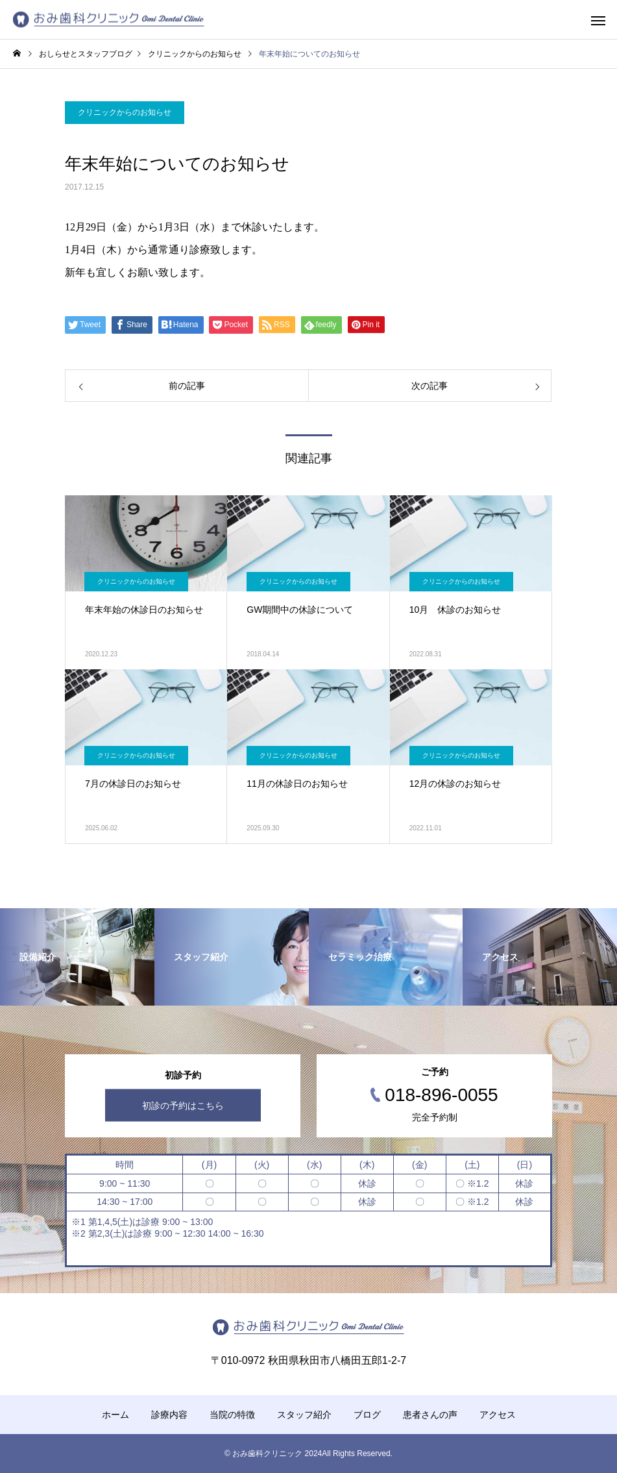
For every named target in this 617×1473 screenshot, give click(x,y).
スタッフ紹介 (304, 1414)
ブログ (367, 1414)
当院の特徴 (232, 1414)
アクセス (497, 1414)
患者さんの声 (430, 1414)
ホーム (115, 1414)
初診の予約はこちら (183, 1105)
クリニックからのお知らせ (124, 112)
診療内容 (169, 1414)
